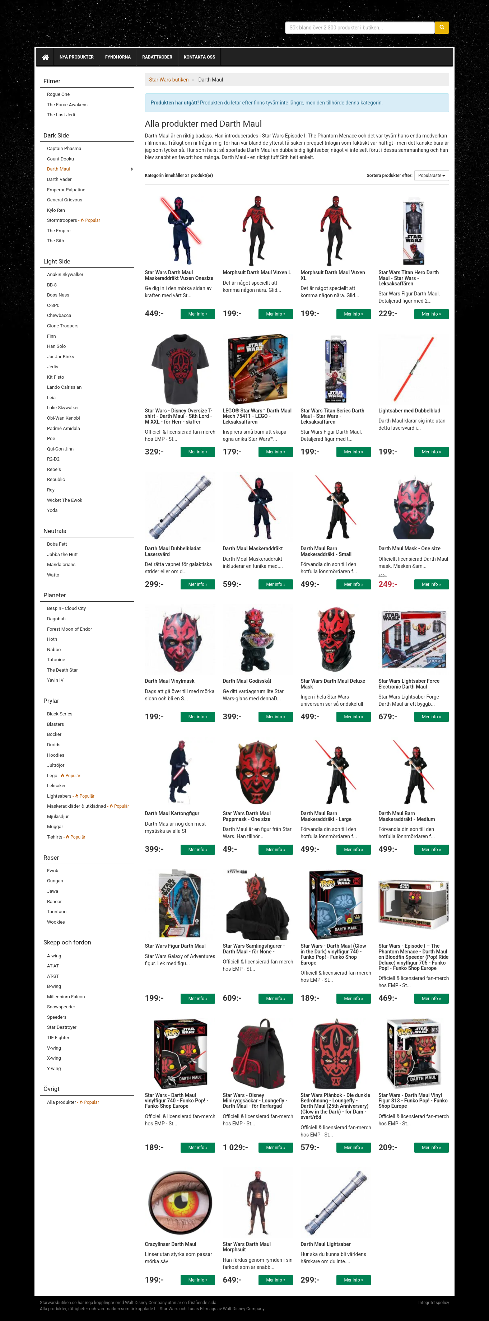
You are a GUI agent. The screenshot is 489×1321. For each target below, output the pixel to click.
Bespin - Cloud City (66, 608)
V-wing (54, 1048)
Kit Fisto (55, 377)
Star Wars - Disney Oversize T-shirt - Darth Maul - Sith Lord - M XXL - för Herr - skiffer (179, 416)
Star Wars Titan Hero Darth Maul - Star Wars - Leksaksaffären (408, 278)
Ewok (52, 870)
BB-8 (52, 285)
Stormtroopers (73, 220)
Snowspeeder (61, 1006)
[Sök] (442, 28)
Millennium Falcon (66, 996)
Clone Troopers (63, 325)
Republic (56, 479)
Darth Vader (59, 179)
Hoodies (55, 755)
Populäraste (431, 175)
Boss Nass (58, 295)
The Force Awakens (67, 104)
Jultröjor (55, 765)
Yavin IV (55, 680)
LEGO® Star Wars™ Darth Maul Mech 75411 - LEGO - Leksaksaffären (257, 416)
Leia (51, 397)
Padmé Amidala (63, 428)
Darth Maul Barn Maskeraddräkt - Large (326, 816)
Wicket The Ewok (64, 500)
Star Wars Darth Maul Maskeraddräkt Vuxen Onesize (179, 275)
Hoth (52, 639)
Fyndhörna (118, 57)
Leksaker (56, 785)
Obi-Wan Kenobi (63, 418)
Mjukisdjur (58, 816)
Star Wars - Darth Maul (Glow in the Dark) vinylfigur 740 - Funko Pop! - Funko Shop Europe (333, 954)
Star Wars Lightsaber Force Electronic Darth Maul (408, 683)
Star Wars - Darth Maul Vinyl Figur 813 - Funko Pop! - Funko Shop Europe (413, 1100)
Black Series (60, 713)
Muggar (55, 826)
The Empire (58, 230)
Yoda (52, 510)
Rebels (54, 469)
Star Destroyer (61, 1027)
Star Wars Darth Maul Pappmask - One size (247, 816)
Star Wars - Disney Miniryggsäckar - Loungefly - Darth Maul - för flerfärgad (255, 1100)
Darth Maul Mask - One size (409, 548)
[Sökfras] (360, 28)
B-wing (54, 986)
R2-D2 (53, 459)
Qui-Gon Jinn (60, 449)
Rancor (54, 901)
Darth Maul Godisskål (247, 681)
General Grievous (64, 199)
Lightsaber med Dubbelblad (409, 411)
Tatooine (56, 659)
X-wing (54, 1058)
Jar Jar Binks (60, 356)
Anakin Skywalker (65, 274)
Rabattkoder (157, 57)
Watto (53, 575)
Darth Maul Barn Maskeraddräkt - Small (326, 551)
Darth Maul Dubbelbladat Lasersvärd (173, 551)
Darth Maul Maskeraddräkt (253, 548)
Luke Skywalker (63, 407)
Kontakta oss (199, 57)
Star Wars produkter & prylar (92, 25)
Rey (51, 490)
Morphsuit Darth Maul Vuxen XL (333, 275)
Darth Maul (58, 169)
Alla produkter (73, 1102)
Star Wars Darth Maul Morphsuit (247, 1246)
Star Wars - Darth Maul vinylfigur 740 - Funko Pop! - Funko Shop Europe (177, 1100)
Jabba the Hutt (62, 554)
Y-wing (54, 1068)
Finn (51, 336)
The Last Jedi (61, 114)
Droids (53, 744)
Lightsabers (70, 796)
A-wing (54, 955)
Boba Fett (57, 544)
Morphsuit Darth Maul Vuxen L (257, 272)
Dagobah (56, 618)
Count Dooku (60, 159)
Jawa (52, 891)
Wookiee (56, 922)
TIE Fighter (58, 1037)
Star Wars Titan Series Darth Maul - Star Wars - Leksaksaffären (332, 416)
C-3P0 (53, 305)
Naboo (54, 649)
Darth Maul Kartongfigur (172, 813)
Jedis (52, 366)
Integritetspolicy (433, 1302)
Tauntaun (56, 911)
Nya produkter (77, 57)
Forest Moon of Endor (69, 629)
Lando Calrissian (64, 387)
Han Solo (56, 346)
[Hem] (45, 57)
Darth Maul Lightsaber (326, 1244)
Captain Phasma (64, 148)
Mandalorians (61, 564)
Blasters (55, 724)
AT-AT (53, 965)
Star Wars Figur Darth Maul (175, 946)
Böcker (54, 734)
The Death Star (62, 670)
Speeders (56, 1017)
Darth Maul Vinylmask (170, 681)
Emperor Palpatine (66, 189)
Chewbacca (59, 315)
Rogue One (58, 94)
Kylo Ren (56, 210)
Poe (51, 438)
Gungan (55, 880)
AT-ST (53, 976)
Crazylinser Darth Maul (170, 1244)
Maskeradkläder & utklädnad (88, 806)
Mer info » (198, 314)
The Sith (55, 240)
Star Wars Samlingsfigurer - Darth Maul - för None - (254, 948)
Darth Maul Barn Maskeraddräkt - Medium (406, 816)
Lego (63, 775)
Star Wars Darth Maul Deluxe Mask (333, 683)
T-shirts (66, 837)
